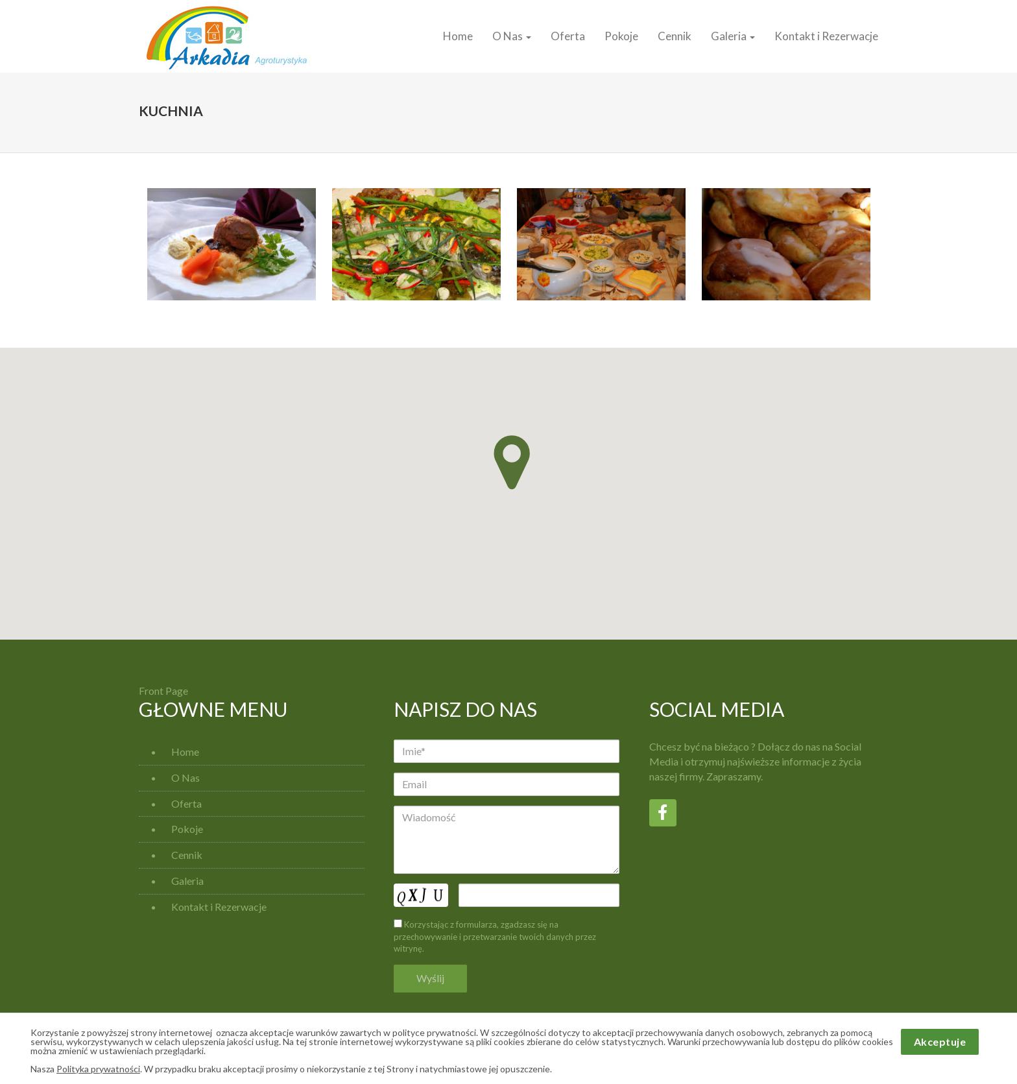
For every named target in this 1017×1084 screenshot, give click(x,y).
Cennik (674, 36)
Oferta (568, 36)
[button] (512, 462)
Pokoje (621, 36)
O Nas (511, 36)
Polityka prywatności (98, 1068)
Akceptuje (940, 1041)
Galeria (733, 36)
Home (458, 36)
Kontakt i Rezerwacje (826, 36)
